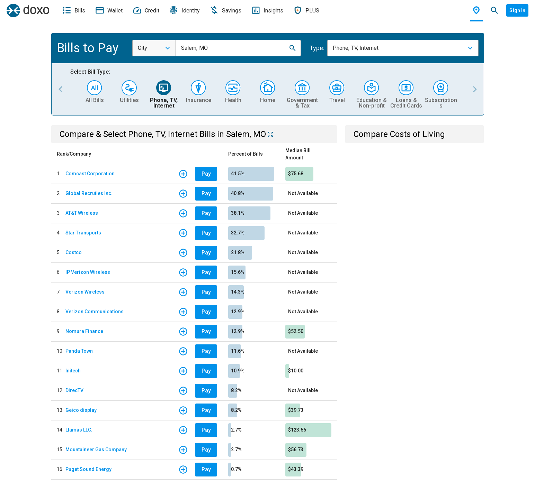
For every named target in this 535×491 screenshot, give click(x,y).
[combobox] (154, 48)
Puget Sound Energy (88, 469)
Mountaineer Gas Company (96, 449)
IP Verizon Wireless (87, 272)
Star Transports (83, 232)
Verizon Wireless (85, 292)
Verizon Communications (94, 311)
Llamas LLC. (78, 430)
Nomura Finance (84, 331)
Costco (73, 252)
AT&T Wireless (81, 213)
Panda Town (79, 351)
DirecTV (74, 390)
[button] (292, 48)
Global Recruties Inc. (89, 193)
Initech (73, 370)
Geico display (81, 410)
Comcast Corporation (90, 173)
